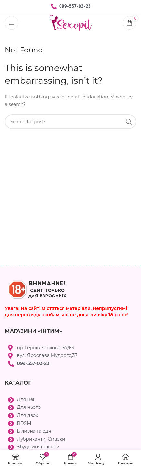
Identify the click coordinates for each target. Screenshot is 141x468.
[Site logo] (70, 22)
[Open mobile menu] (12, 22)
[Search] (70, 121)
